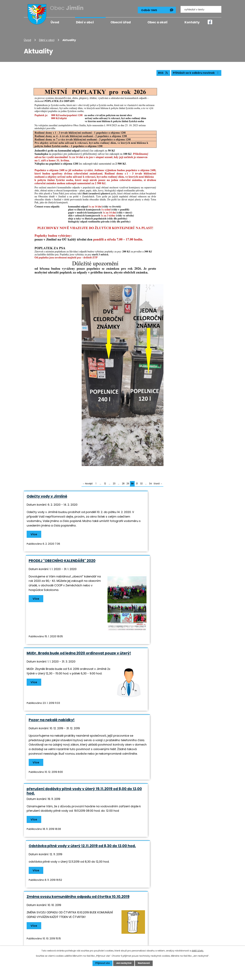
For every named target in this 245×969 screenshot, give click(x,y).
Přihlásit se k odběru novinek (196, 73)
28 (123, 483)
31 (137, 483)
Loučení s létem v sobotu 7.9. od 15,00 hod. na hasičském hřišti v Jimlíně (168, 792)
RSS (162, 73)
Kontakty (192, 22)
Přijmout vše (101, 963)
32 (141, 483)
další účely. (198, 950)
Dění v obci (46, 40)
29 (127, 483)
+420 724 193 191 (120, 929)
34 (150, 483)
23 (114, 483)
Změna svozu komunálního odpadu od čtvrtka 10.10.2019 (69, 730)
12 (105, 483)
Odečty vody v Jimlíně (47, 496)
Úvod (27, 40)
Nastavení (144, 963)
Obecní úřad (121, 22)
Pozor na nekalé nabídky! (150, 588)
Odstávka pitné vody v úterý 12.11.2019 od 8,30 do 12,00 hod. (171, 669)
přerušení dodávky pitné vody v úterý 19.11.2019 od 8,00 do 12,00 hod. (72, 669)
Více (34, 539)
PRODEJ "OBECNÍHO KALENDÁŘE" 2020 (160, 496)
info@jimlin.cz (118, 933)
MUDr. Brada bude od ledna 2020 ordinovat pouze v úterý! (71, 591)
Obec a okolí (158, 22)
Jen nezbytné (124, 963)
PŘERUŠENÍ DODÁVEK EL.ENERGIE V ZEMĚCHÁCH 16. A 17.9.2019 (72, 792)
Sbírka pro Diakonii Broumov (153, 728)
